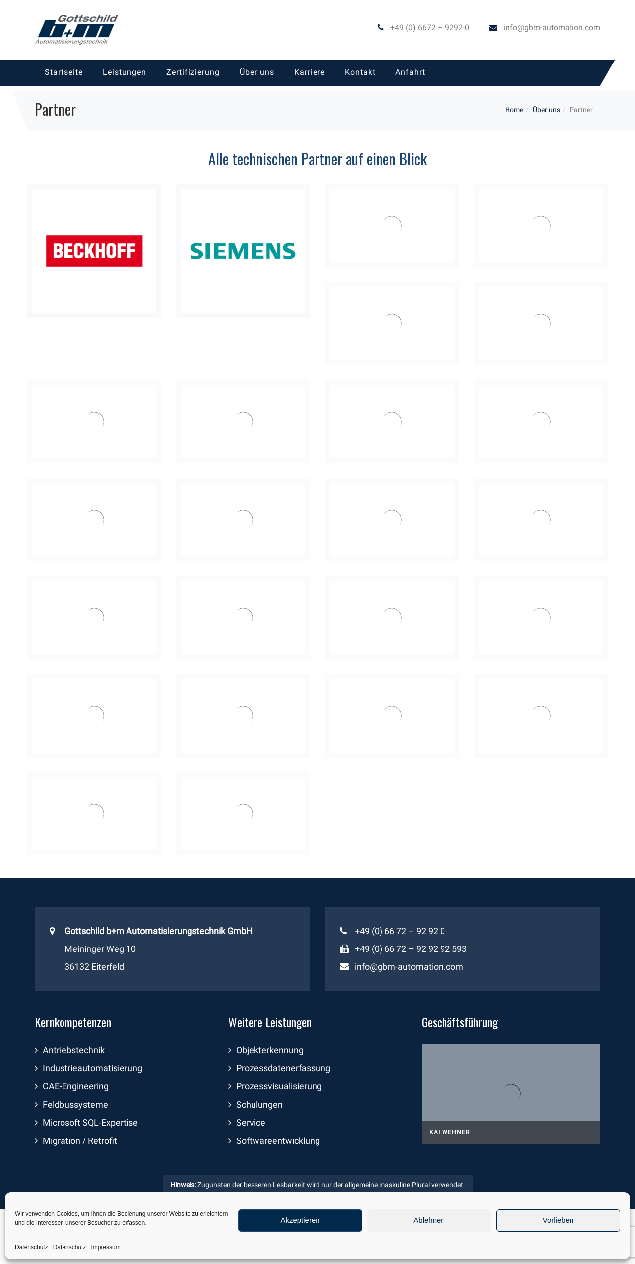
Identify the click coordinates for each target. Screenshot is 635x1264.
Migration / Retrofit (80, 1141)
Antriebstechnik (74, 1050)
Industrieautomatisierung (92, 1068)
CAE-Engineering (76, 1086)
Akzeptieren (299, 1220)
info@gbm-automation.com (552, 27)
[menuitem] (64, 73)
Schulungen (259, 1104)
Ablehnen (428, 1220)
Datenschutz (31, 1247)
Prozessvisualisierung (279, 1086)
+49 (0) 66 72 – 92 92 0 (400, 931)
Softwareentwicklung (278, 1141)
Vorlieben (558, 1220)
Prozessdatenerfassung (283, 1068)
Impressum (105, 1247)
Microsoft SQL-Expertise (90, 1122)
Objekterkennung (270, 1050)
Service (250, 1122)
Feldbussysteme (75, 1104)
